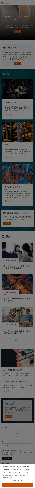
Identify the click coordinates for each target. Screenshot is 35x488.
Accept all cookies (17, 485)
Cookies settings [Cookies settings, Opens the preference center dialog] (17, 480)
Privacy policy (8, 477)
